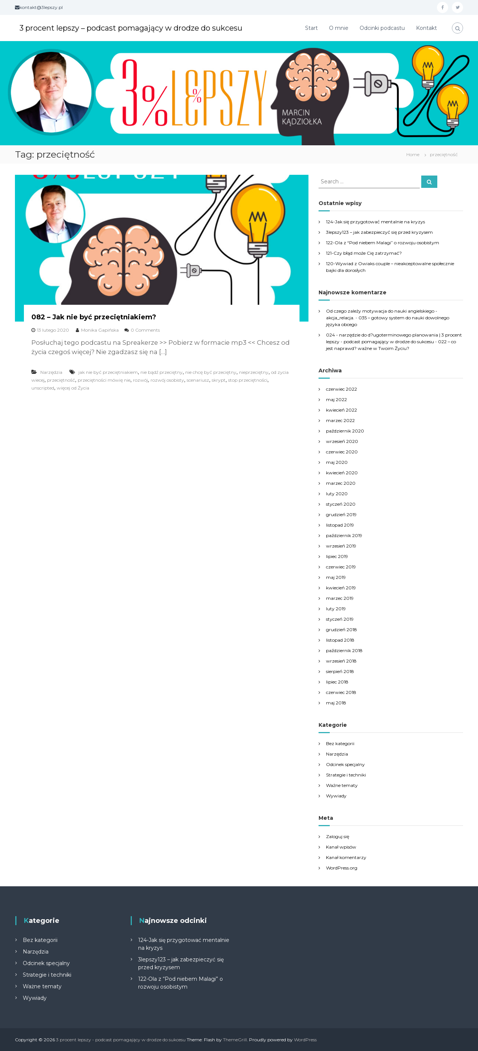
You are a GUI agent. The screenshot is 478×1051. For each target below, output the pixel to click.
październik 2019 (344, 535)
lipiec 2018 (337, 682)
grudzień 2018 (341, 629)
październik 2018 (344, 650)
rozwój (140, 380)
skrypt (219, 380)
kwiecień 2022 (341, 410)
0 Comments (145, 330)
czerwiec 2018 (341, 692)
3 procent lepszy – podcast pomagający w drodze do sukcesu (146, 28)
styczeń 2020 (341, 504)
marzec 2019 (340, 598)
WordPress (305, 1039)
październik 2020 (345, 431)
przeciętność (61, 380)
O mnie (338, 28)
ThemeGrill (235, 1039)
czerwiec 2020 (342, 452)
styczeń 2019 (340, 619)
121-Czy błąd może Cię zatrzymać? (364, 253)
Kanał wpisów (341, 847)
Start (311, 28)
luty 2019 (336, 608)
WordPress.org (341, 868)
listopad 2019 (340, 525)
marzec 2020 (341, 483)
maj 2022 (336, 399)
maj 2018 (336, 703)
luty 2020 (337, 493)
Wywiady (336, 796)
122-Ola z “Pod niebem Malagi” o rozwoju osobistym (382, 242)
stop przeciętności (247, 380)
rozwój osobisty (167, 380)
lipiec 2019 (337, 556)
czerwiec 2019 (341, 567)
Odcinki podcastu (382, 28)
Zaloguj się (337, 836)
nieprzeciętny (254, 372)
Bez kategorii (340, 743)
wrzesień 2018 (341, 661)
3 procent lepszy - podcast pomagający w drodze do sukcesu (121, 1039)
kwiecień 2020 (342, 472)
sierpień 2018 (340, 671)
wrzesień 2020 (342, 441)
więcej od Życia (73, 388)
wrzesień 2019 (341, 546)
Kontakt (426, 28)
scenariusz (198, 380)
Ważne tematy (342, 785)
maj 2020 (337, 462)
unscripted (42, 388)
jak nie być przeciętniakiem (108, 372)
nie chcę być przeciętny (210, 372)
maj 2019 (336, 577)
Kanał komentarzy (346, 857)
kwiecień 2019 (341, 587)
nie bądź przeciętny (161, 372)
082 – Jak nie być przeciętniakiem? (93, 317)
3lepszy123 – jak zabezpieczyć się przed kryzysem (379, 232)
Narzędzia (51, 372)
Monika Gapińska (100, 330)
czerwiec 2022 (341, 389)
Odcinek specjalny (345, 764)
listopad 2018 (340, 640)
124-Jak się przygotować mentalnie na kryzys (375, 221)
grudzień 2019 (341, 514)
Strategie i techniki (346, 775)
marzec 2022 (340, 420)
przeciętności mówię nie (104, 380)
